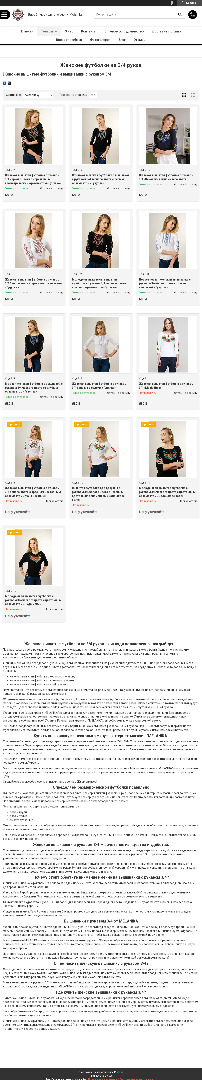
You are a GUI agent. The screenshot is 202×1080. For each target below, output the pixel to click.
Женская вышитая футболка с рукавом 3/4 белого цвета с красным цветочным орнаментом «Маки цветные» (33, 491)
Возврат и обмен (69, 40)
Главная (27, 31)
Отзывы (140, 40)
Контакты (88, 31)
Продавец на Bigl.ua (101, 1075)
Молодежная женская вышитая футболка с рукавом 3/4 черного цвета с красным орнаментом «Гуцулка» (100, 283)
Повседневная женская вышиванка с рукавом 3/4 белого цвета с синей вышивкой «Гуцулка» (165, 283)
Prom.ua (118, 1072)
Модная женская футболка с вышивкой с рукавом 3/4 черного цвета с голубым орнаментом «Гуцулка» (34, 387)
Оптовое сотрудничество (124, 31)
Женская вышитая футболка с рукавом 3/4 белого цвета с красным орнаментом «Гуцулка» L (33, 283)
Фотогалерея (100, 40)
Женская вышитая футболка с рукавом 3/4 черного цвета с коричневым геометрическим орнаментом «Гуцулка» (33, 179)
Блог (122, 40)
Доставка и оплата (166, 31)
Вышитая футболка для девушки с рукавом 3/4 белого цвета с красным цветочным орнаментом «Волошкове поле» (98, 493)
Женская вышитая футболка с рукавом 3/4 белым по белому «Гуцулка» (99, 385)
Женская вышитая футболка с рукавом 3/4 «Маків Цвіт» (166, 385)
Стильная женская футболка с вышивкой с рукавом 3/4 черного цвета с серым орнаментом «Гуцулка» (101, 179)
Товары (47, 31)
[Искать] (180, 14)
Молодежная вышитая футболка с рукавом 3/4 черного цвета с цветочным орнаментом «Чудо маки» (33, 600)
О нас (69, 31)
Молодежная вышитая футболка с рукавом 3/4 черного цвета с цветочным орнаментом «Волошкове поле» (167, 491)
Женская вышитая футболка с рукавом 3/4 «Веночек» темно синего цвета (166, 177)
